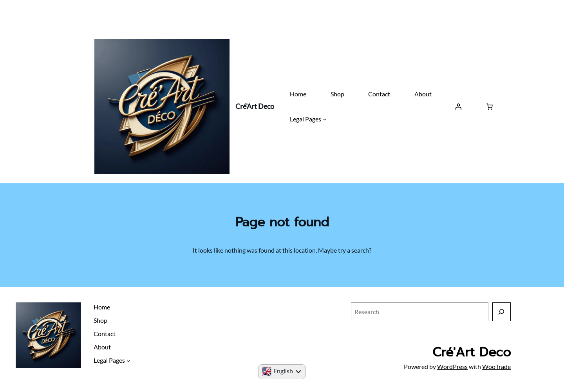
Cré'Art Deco (254, 106)
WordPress (452, 366)
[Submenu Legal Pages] (325, 119)
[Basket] (489, 106)
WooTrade (496, 366)
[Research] (501, 311)
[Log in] (458, 106)
